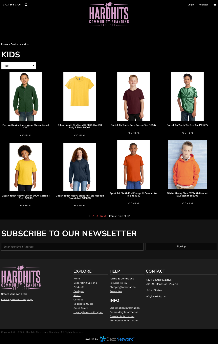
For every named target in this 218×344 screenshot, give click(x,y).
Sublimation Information (125, 307)
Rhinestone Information (124, 320)
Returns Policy (118, 282)
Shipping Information (123, 287)
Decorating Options (85, 282)
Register (203, 4)
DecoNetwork (117, 339)
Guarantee (116, 291)
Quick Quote (80, 307)
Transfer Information (122, 316)
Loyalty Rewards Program (88, 312)
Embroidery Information (124, 312)
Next (103, 215)
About (77, 295)
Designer (78, 291)
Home (4, 44)
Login (191, 4)
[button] (26, 4)
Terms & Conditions (122, 278)
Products (16, 44)
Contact (78, 299)
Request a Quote (83, 303)
